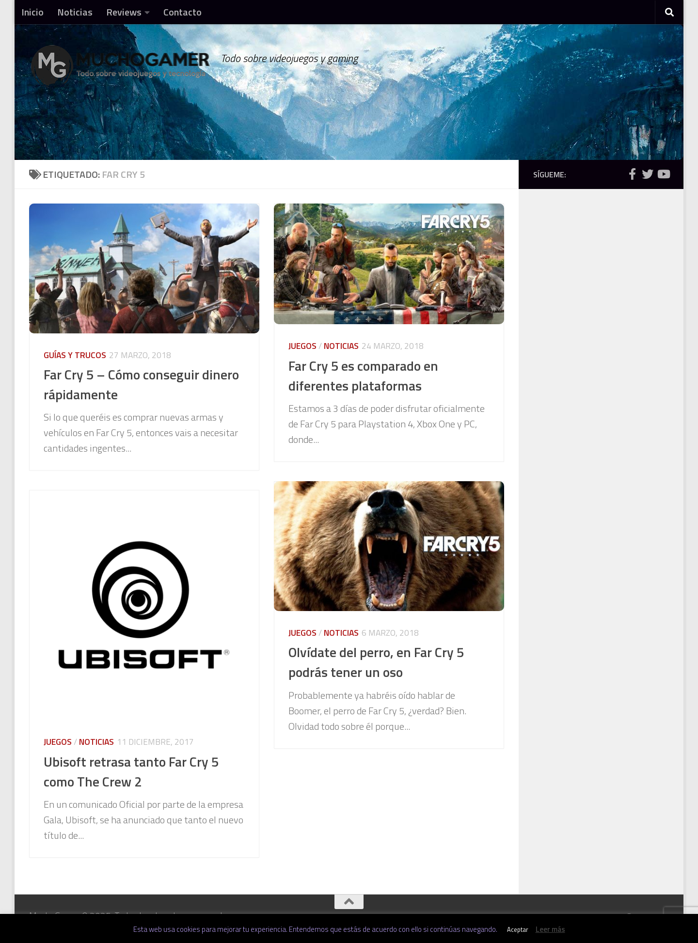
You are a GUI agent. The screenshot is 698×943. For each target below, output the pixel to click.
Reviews (124, 11)
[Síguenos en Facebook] (632, 174)
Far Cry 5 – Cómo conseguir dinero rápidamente (141, 384)
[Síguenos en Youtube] (663, 174)
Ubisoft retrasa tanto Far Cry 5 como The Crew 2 (131, 772)
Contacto (182, 11)
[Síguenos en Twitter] (647, 174)
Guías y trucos (75, 354)
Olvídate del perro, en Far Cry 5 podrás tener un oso (376, 662)
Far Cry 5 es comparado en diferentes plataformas (363, 376)
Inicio (32, 11)
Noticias (75, 11)
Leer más (550, 929)
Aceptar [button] (517, 929)
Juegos (302, 345)
